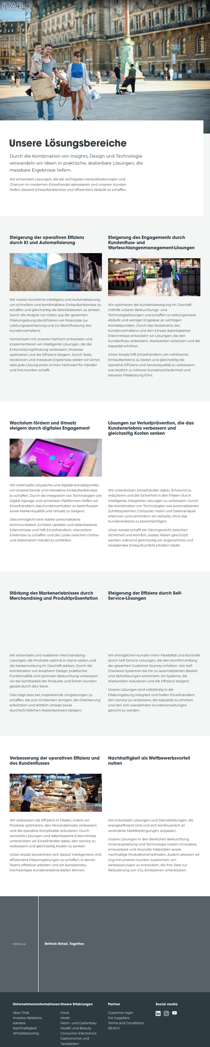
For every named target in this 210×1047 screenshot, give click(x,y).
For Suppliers (119, 1018)
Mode (65, 1018)
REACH (114, 1028)
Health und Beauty (75, 1028)
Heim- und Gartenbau (78, 1023)
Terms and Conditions (126, 1023)
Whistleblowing (26, 1033)
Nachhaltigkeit (25, 1028)
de (190, 6)
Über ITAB (21, 1013)
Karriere (19, 1023)
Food (64, 1013)
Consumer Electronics (78, 1033)
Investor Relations (27, 1018)
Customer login (120, 1013)
